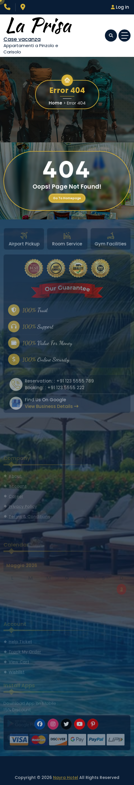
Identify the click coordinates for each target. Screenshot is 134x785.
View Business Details (51, 406)
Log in (120, 7)
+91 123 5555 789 (75, 381)
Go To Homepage (67, 198)
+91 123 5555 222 (65, 388)
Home (55, 103)
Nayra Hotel (65, 777)
